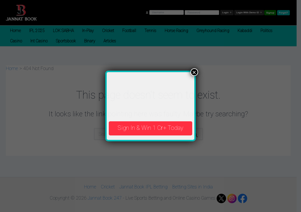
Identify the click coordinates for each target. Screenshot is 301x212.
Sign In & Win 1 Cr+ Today (150, 127)
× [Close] (194, 72)
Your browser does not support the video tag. (150, 94)
